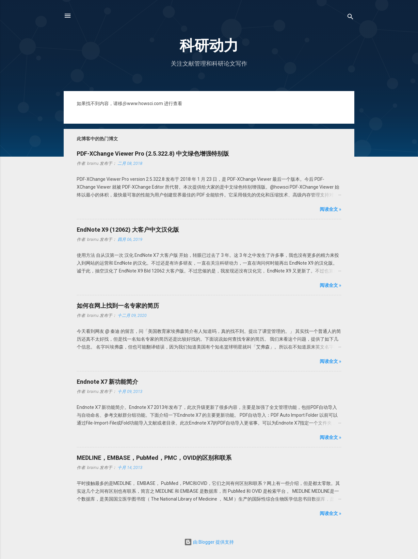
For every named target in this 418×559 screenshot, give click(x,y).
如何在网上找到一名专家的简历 (118, 305)
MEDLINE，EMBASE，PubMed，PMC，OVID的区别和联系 (154, 457)
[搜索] (350, 18)
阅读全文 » (330, 209)
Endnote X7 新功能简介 (107, 381)
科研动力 (209, 45)
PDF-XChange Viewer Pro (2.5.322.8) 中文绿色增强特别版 (153, 153)
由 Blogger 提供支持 (209, 542)
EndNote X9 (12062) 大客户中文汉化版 (128, 229)
